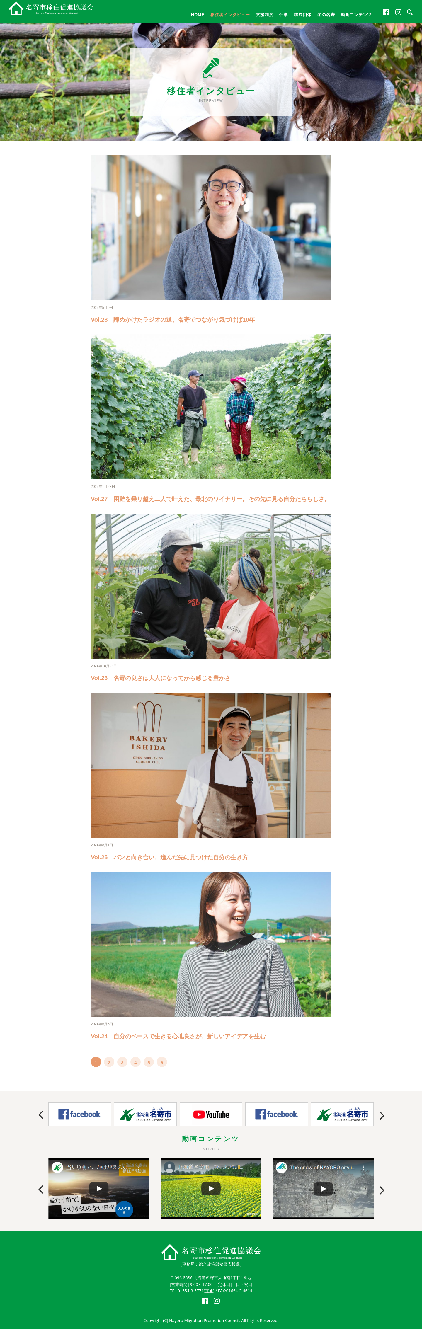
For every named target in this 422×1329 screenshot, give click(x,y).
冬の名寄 (326, 14)
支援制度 (264, 14)
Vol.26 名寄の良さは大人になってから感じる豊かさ (161, 678)
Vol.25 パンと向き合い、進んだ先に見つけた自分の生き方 (169, 857)
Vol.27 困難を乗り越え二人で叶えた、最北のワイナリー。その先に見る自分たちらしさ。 (210, 499)
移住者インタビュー (230, 14)
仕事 (283, 14)
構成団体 (303, 14)
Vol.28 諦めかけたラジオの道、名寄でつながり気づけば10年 (173, 319)
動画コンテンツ (356, 14)
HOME (198, 14)
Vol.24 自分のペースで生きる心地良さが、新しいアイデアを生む (178, 1036)
